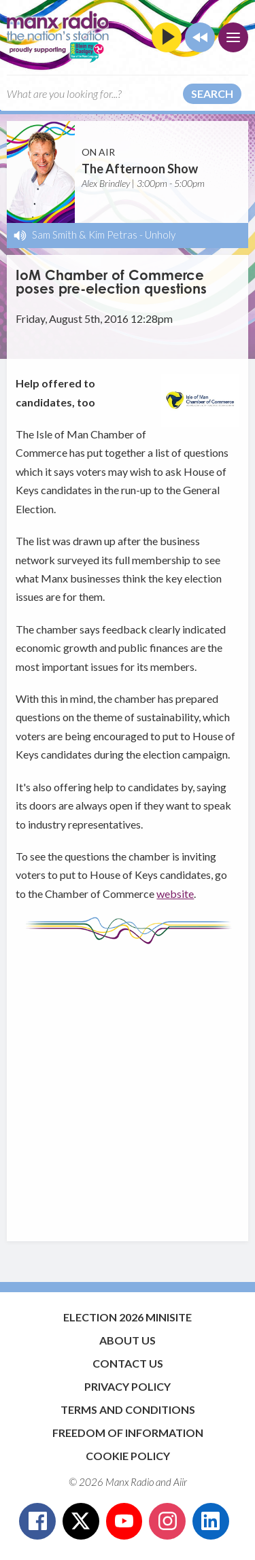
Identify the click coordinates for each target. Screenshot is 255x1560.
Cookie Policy (128, 1455)
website (175, 893)
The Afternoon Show (140, 168)
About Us (127, 1340)
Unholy (160, 234)
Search (212, 93)
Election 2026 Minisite (127, 1317)
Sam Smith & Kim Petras (84, 234)
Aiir (180, 1482)
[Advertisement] (127, 1085)
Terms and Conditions (128, 1409)
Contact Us (127, 1363)
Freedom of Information (127, 1432)
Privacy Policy (127, 1386)
